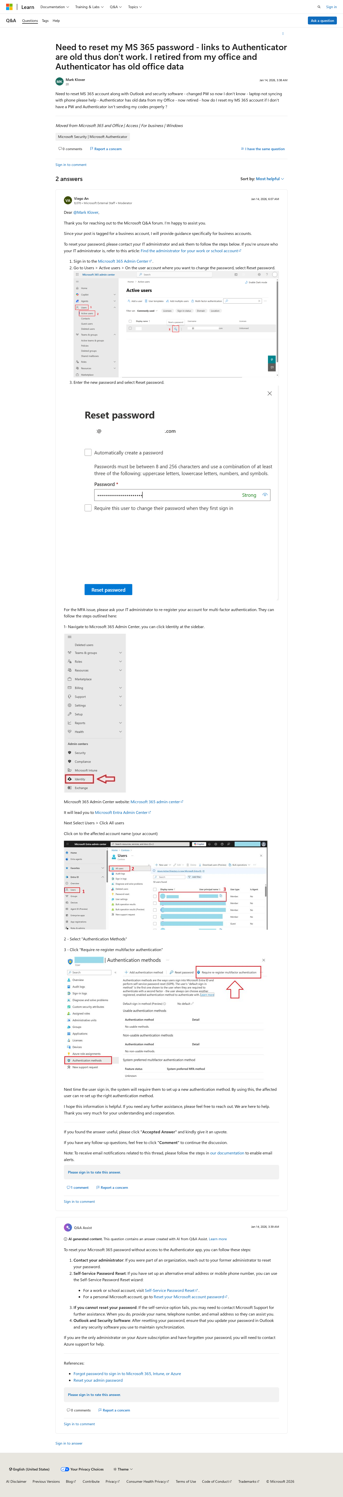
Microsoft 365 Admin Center (123, 261)
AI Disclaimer (16, 1481)
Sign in (331, 6)
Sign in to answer (68, 1443)
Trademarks (247, 1481)
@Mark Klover (85, 212)
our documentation (227, 1152)
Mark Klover (75, 79)
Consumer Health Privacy (146, 1481)
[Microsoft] (9, 7)
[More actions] (283, 34)
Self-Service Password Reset (169, 1290)
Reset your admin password (98, 1380)
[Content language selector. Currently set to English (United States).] (29, 1469)
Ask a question (322, 20)
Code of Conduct (215, 1481)
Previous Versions (46, 1481)
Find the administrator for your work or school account (189, 250)
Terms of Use (186, 1481)
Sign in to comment (71, 164)
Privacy (111, 1481)
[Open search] (319, 6)
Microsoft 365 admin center (155, 801)
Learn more (218, 1238)
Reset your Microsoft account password (189, 1296)
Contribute (91, 1481)
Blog (69, 1481)
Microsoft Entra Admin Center (121, 812)
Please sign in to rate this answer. (94, 1172)
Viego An (81, 198)
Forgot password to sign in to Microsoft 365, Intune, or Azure (127, 1373)
